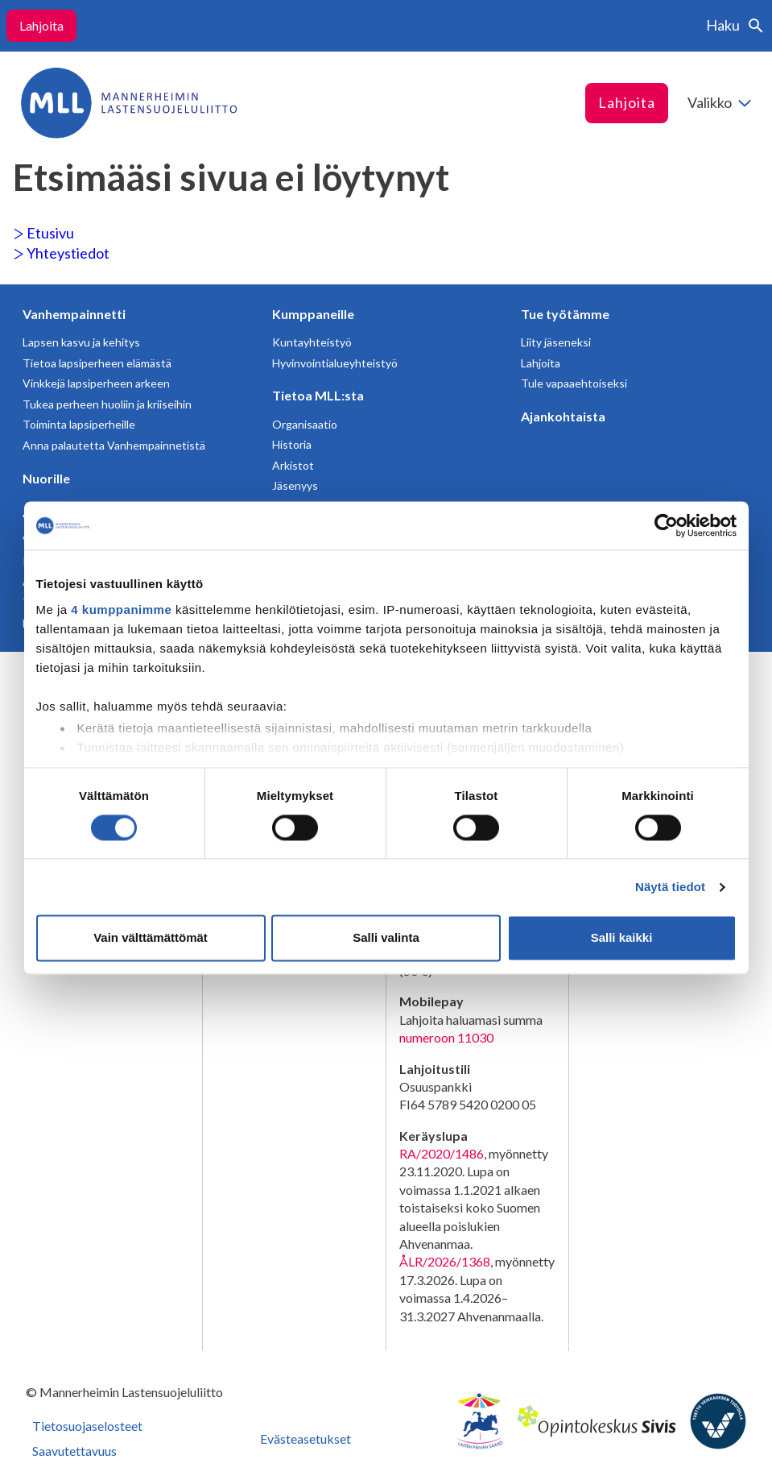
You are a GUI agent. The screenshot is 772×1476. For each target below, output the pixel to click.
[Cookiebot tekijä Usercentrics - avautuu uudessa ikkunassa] (666, 525)
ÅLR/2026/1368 (444, 1261)
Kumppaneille (313, 313)
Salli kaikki (622, 938)
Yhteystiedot (61, 253)
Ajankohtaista (563, 416)
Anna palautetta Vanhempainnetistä (114, 445)
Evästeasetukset (305, 1438)
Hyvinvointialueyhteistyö (335, 363)
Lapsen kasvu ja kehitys (81, 342)
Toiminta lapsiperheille (79, 424)
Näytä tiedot (670, 886)
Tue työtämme (565, 313)
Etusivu (43, 233)
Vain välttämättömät (150, 938)
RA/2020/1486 (441, 1153)
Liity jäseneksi (556, 342)
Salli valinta (386, 938)
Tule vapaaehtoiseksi (574, 383)
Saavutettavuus (74, 1450)
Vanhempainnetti (74, 313)
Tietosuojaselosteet (87, 1425)
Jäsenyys (295, 485)
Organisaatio (304, 424)
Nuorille (46, 478)
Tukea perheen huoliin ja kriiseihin (107, 404)
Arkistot (293, 465)
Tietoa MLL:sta (318, 395)
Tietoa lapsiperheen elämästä (97, 363)
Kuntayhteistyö (312, 342)
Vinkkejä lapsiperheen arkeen (96, 383)
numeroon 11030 (446, 1037)
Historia (292, 444)
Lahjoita (41, 25)
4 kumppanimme (121, 609)
